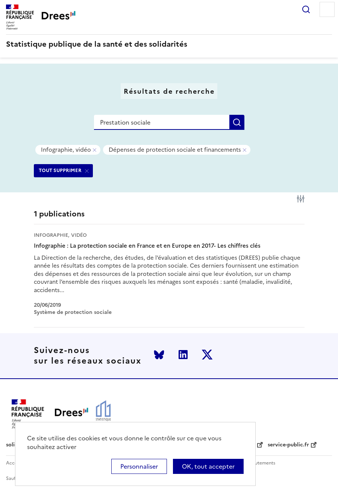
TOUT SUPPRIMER (60, 170)
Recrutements (260, 463)
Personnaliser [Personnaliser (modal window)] (139, 466)
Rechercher (306, 9)
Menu (327, 9)
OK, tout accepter (208, 466)
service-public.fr (288, 445)
